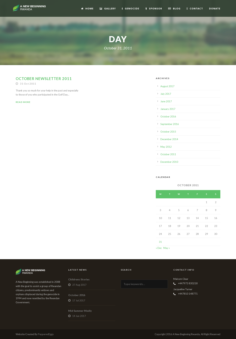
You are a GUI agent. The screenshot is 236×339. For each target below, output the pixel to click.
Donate (214, 8)
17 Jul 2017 (78, 300)
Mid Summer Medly (80, 310)
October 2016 (168, 116)
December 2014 (169, 139)
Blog (174, 8)
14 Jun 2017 (79, 315)
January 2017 (167, 108)
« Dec (159, 247)
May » (166, 247)
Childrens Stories (79, 279)
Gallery (108, 8)
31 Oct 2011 (28, 83)
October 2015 (168, 131)
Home (87, 8)
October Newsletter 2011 (44, 78)
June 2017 (166, 101)
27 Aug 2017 (79, 284)
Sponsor (153, 8)
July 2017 (165, 93)
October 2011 (168, 154)
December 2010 (169, 161)
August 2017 (167, 86)
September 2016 (169, 124)
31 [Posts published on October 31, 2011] (160, 241)
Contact (195, 8)
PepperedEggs (46, 334)
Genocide (130, 8)
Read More (23, 102)
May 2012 (166, 146)
